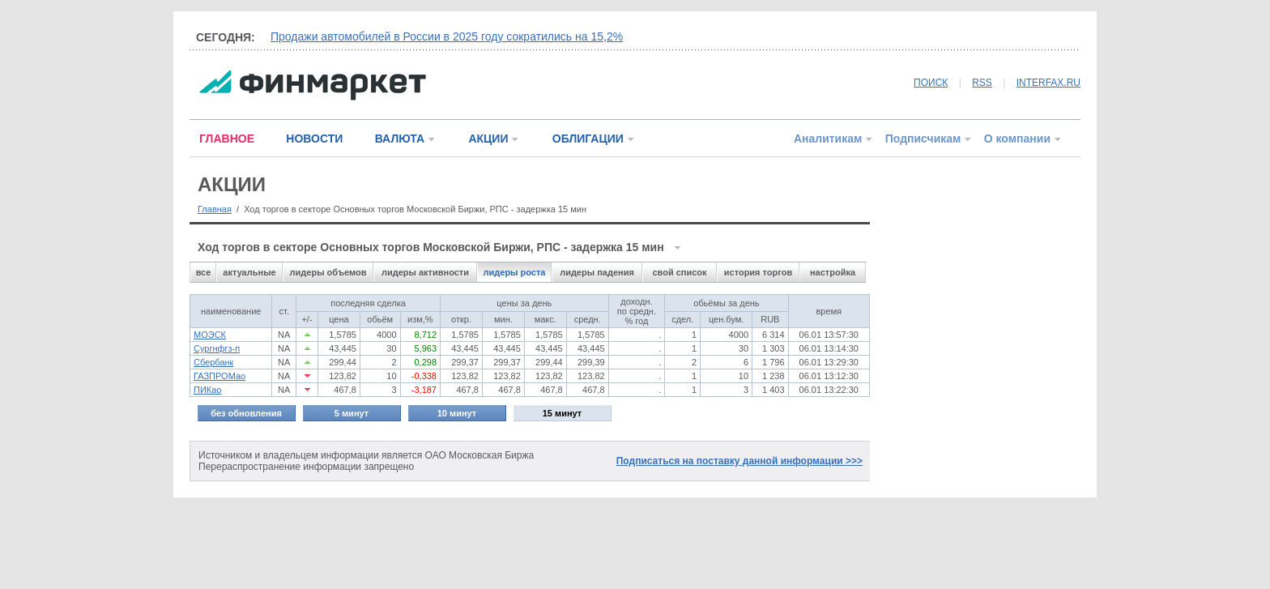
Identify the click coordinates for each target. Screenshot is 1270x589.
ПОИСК (931, 82)
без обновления (246, 413)
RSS (982, 82)
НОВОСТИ (314, 138)
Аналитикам (828, 138)
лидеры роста (515, 272)
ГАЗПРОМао (219, 376)
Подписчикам (923, 138)
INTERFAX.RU (1048, 82)
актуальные (249, 272)
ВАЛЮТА (399, 138)
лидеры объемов (328, 272)
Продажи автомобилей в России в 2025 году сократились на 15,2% (447, 36)
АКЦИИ (488, 138)
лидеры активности (425, 272)
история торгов (758, 272)
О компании (1017, 138)
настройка (832, 272)
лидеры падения (597, 272)
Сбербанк (213, 362)
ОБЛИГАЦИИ (588, 138)
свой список (679, 272)
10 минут (456, 413)
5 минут (352, 413)
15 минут (562, 413)
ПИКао (207, 390)
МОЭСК (210, 334)
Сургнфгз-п (217, 348)
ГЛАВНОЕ (226, 138)
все (203, 272)
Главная (215, 209)
